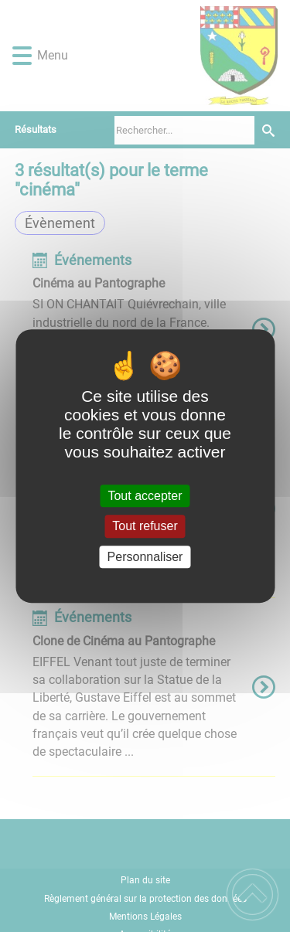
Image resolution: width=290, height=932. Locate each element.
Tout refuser (144, 526)
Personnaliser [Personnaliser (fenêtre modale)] (145, 556)
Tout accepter (144, 495)
